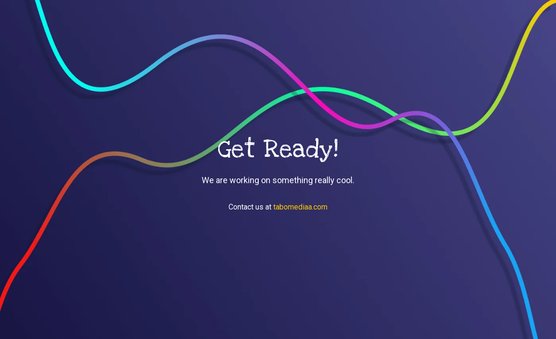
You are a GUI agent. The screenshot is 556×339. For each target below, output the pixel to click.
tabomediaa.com (300, 206)
